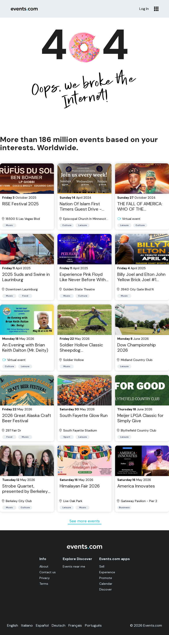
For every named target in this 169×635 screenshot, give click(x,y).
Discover (105, 589)
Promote (105, 578)
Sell (101, 566)
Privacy (44, 578)
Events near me (74, 566)
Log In (144, 9)
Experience (107, 572)
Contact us (47, 572)
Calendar (105, 584)
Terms (43, 584)
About (43, 566)
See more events (85, 521)
